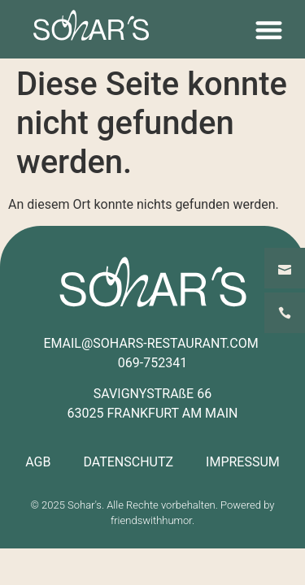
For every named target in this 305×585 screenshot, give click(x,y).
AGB (37, 462)
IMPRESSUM (243, 462)
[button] (268, 29)
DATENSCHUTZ (128, 462)
